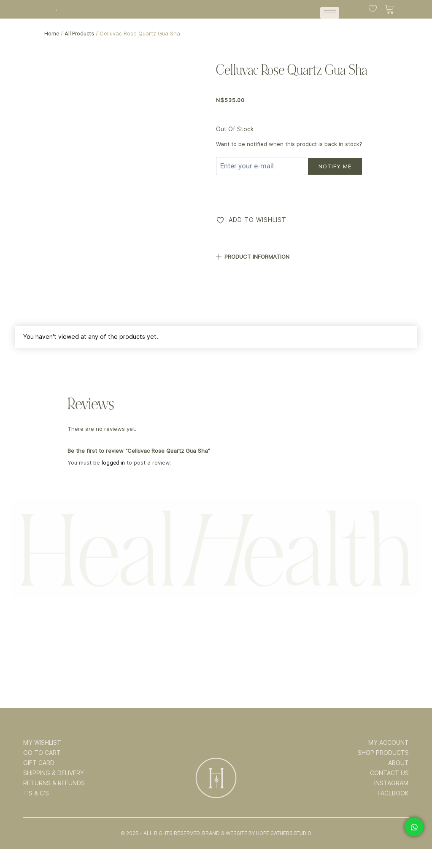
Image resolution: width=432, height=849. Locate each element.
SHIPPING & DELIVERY (53, 773)
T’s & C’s (36, 793)
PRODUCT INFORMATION (256, 256)
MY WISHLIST (42, 742)
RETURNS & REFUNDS (54, 783)
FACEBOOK (393, 793)
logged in (113, 463)
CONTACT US (389, 773)
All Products (79, 33)
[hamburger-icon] (329, 13)
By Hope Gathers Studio (279, 833)
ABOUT (398, 763)
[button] (315, 254)
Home (51, 33)
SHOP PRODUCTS (383, 752)
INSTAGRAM (391, 783)
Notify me (335, 166)
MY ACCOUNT (388, 742)
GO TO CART (42, 752)
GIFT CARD (38, 763)
